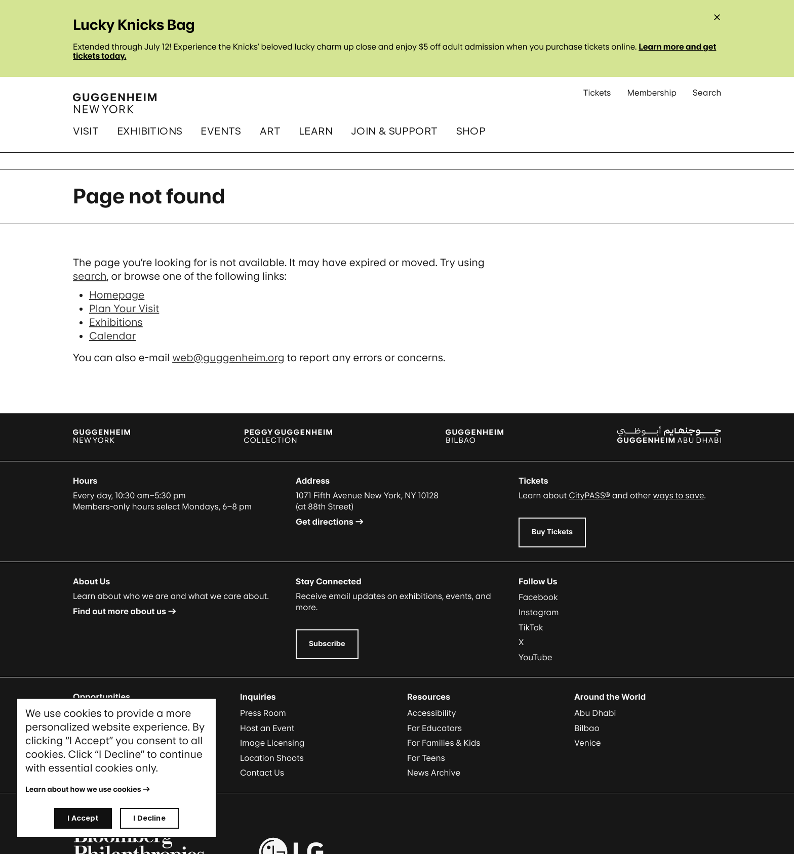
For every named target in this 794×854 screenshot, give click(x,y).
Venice (587, 743)
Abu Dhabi (595, 713)
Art (270, 131)
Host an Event (267, 728)
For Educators (434, 728)
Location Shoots (272, 758)
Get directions (324, 522)
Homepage (116, 295)
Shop (471, 131)
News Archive (433, 772)
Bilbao (587, 728)
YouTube (535, 657)
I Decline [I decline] (149, 818)
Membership (652, 97)
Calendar (112, 336)
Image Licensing (272, 743)
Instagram (539, 612)
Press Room (263, 713)
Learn (316, 131)
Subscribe (327, 643)
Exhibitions (149, 131)
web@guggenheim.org (228, 358)
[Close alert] (717, 17)
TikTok (531, 627)
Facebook (538, 597)
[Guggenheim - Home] (114, 103)
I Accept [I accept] (83, 818)
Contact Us (262, 772)
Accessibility (431, 713)
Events (221, 131)
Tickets (597, 97)
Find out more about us (119, 611)
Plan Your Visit (124, 309)
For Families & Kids (444, 743)
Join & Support (394, 131)
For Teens (426, 758)
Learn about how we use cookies (83, 789)
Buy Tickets (552, 532)
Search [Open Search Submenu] (707, 97)
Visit (86, 131)
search (90, 276)
